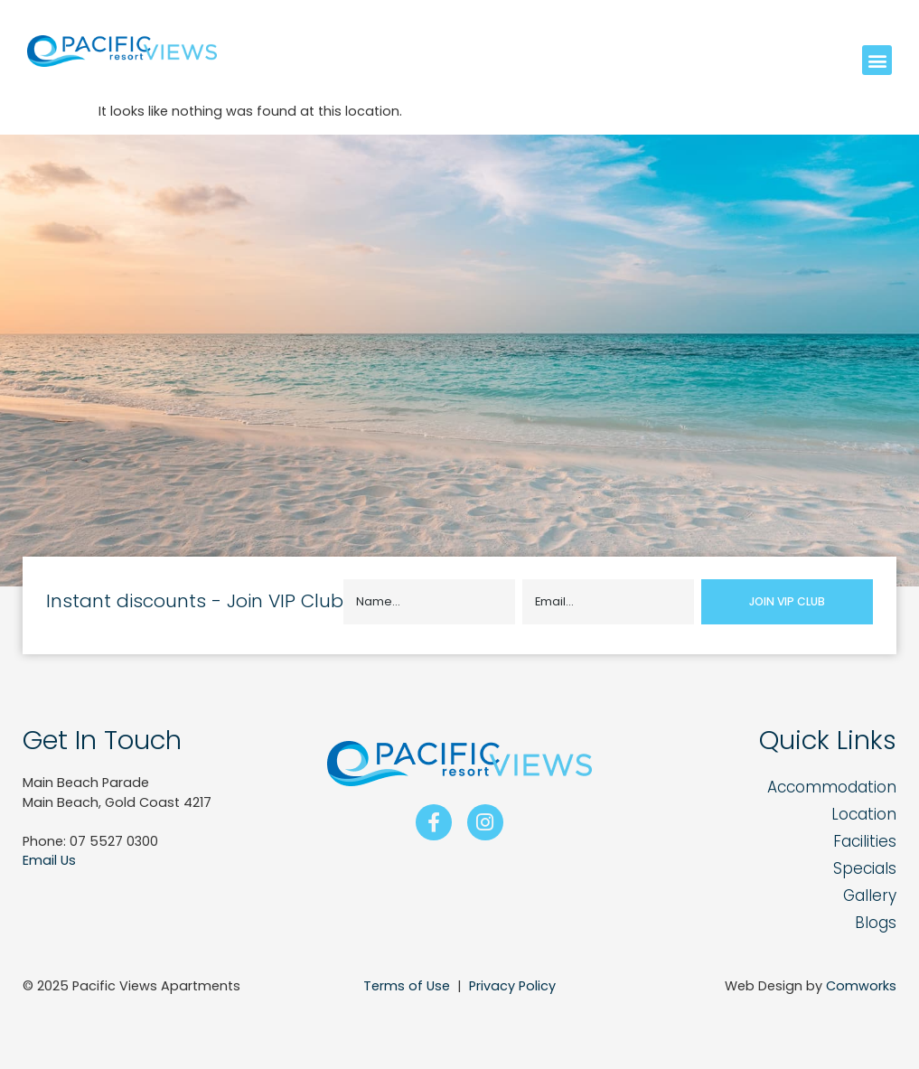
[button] (877, 60)
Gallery (869, 895)
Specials (864, 868)
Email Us (49, 860)
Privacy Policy (512, 986)
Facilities (864, 841)
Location (863, 814)
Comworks (861, 986)
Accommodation (831, 787)
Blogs (875, 922)
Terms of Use (406, 986)
